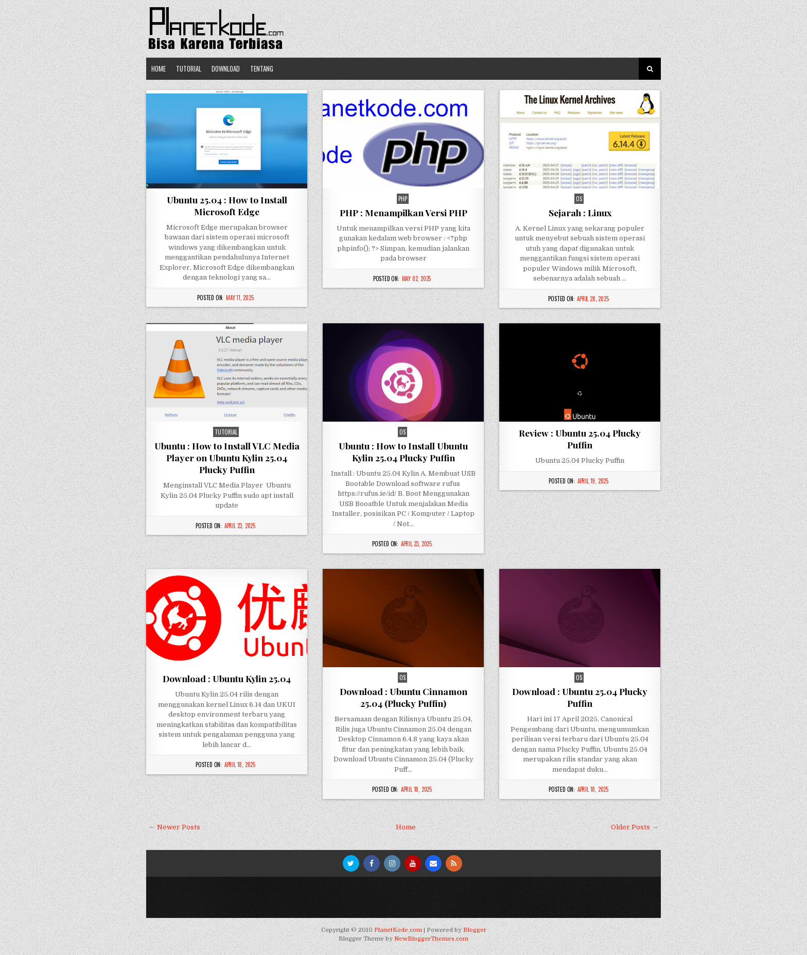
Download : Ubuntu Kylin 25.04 (227, 678)
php (402, 199)
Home (158, 68)
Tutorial (188, 68)
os (579, 199)
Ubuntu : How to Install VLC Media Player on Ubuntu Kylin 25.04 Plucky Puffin (227, 457)
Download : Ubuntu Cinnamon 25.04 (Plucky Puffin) (403, 697)
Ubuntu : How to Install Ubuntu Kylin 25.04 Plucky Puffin (403, 451)
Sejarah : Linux (580, 212)
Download (226, 68)
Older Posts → (634, 827)
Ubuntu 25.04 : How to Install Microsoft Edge (227, 205)
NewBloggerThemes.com (431, 938)
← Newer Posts (174, 827)
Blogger (474, 930)
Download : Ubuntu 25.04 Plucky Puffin (579, 697)
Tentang (261, 68)
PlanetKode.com (398, 930)
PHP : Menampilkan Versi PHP (403, 212)
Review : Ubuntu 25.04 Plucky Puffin (580, 438)
